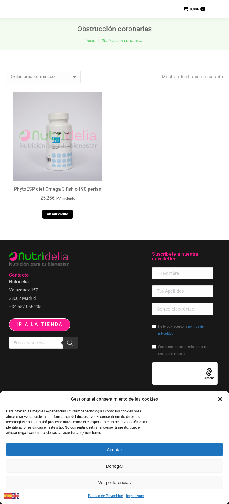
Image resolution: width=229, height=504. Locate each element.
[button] (220, 399)
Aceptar (114, 449)
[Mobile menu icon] (217, 9)
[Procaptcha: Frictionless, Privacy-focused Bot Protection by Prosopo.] (209, 373)
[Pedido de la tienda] (43, 77)
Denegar (114, 466)
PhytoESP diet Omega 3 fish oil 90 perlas (57, 189)
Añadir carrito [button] (57, 214)
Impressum (135, 496)
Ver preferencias (114, 482)
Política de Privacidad (105, 496)
